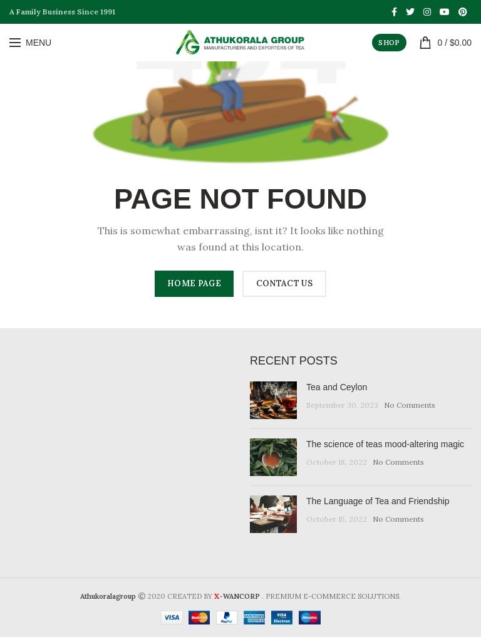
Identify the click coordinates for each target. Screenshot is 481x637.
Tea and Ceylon (336, 387)
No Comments (409, 405)
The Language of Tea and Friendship (378, 501)
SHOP (389, 42)
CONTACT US (284, 283)
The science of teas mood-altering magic (385, 444)
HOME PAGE (194, 283)
